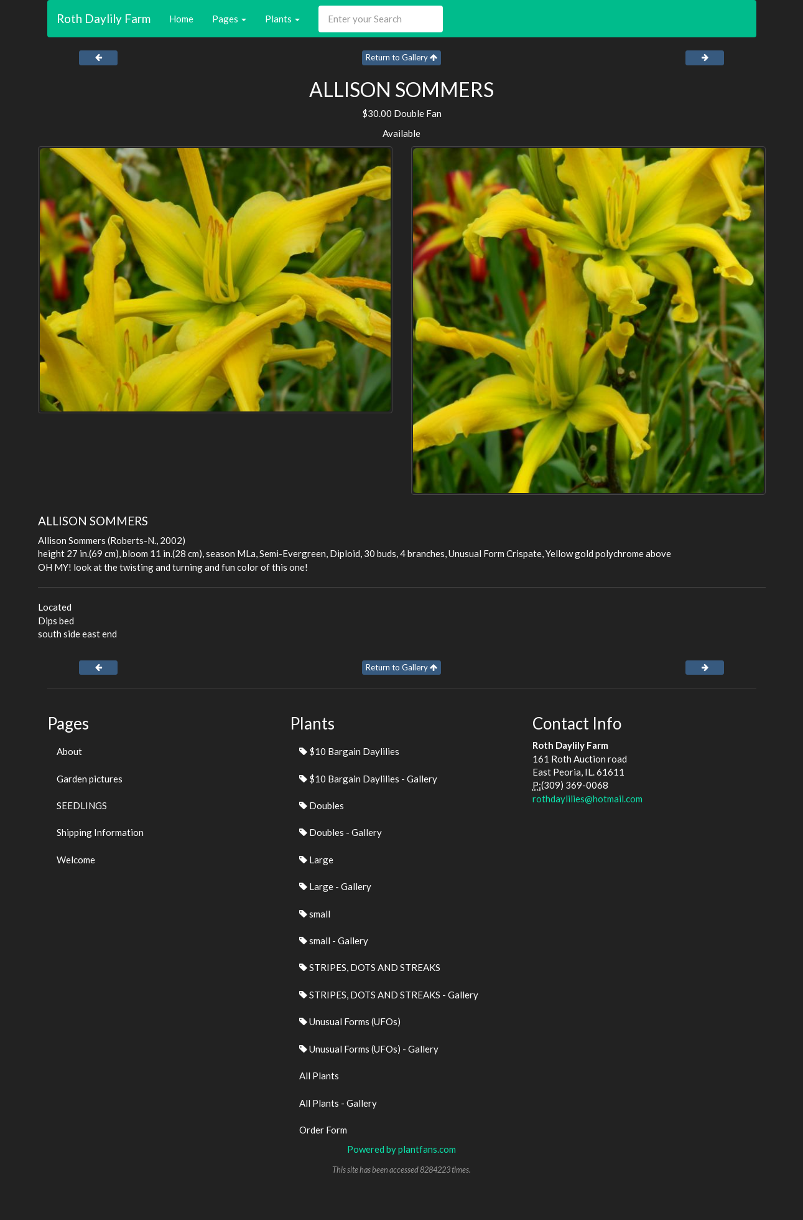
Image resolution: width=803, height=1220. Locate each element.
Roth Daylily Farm (104, 18)
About (69, 751)
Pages (229, 18)
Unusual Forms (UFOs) (350, 1021)
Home (181, 18)
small (314, 913)
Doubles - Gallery (340, 832)
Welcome (76, 859)
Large (316, 859)
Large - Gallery (335, 886)
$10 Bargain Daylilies (349, 751)
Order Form (323, 1129)
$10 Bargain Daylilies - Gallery (368, 778)
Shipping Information (100, 832)
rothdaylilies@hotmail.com (587, 798)
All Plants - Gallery (338, 1103)
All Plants (319, 1075)
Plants (282, 18)
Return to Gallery (401, 57)
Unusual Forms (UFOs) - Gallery (369, 1048)
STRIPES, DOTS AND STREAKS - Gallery (388, 994)
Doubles (321, 805)
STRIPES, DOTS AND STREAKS (369, 967)
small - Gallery (333, 940)
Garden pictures (90, 778)
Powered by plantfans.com (401, 1149)
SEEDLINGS (82, 805)
